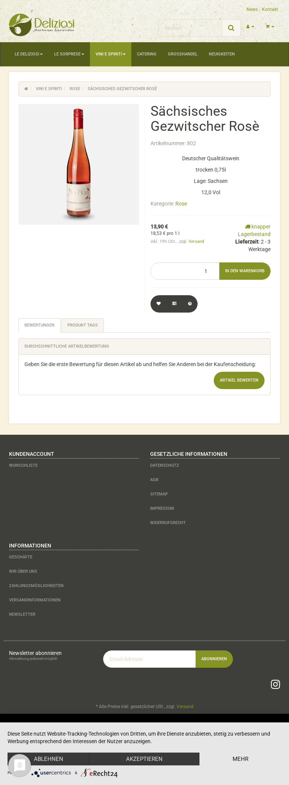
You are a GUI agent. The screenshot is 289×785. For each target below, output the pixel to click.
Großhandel (183, 54)
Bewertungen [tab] (39, 325)
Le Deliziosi (29, 54)
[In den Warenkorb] (245, 271)
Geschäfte (20, 557)
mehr (240, 759)
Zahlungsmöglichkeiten (36, 585)
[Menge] (185, 271)
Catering (147, 54)
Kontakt (270, 9)
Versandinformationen (35, 600)
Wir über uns (23, 571)
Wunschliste (23, 465)
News (252, 9)
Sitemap (159, 494)
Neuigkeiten (222, 54)
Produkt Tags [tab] (82, 325)
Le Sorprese (69, 54)
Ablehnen (48, 759)
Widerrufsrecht (168, 522)
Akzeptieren (144, 759)
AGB (154, 479)
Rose (181, 204)
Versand (196, 241)
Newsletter (22, 614)
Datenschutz (164, 465)
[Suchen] (190, 28)
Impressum (162, 508)
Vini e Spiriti (111, 54)
